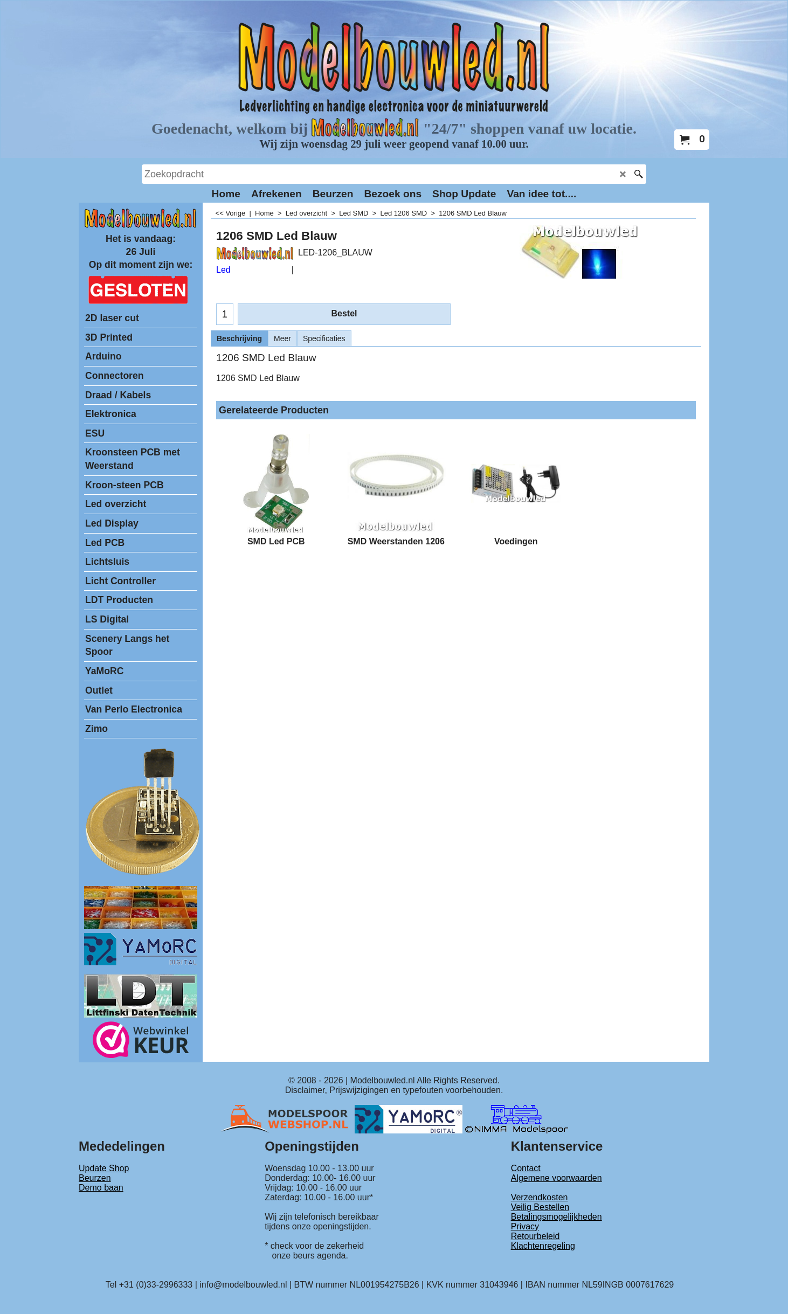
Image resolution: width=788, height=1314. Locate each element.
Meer (282, 338)
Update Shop (104, 1168)
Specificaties (324, 338)
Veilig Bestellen (540, 1207)
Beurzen (95, 1177)
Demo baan (101, 1187)
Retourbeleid (535, 1236)
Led (223, 269)
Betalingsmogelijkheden (556, 1216)
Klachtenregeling (543, 1245)
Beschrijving (239, 338)
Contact (526, 1168)
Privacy (525, 1226)
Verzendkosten (539, 1197)
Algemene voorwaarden (556, 1177)
